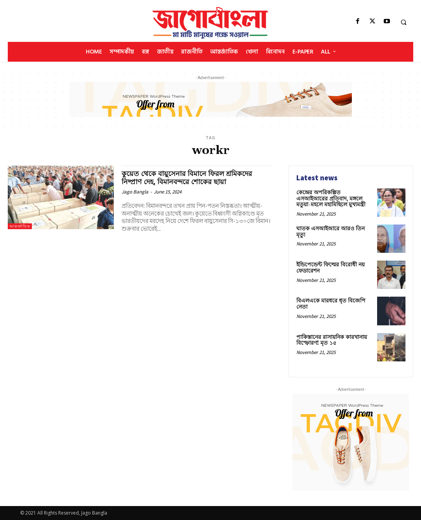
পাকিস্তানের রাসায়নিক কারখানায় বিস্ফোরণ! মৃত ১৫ (331, 340)
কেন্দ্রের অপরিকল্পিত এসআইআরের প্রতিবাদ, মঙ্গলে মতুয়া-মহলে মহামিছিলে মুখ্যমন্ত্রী (330, 198)
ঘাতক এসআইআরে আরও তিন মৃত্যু (330, 231)
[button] (403, 22)
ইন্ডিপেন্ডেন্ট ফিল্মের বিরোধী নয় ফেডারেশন (330, 267)
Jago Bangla (135, 191)
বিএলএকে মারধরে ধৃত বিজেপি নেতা (330, 303)
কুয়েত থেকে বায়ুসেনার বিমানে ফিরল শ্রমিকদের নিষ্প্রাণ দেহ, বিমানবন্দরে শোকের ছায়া (190, 178)
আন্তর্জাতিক (19, 226)
